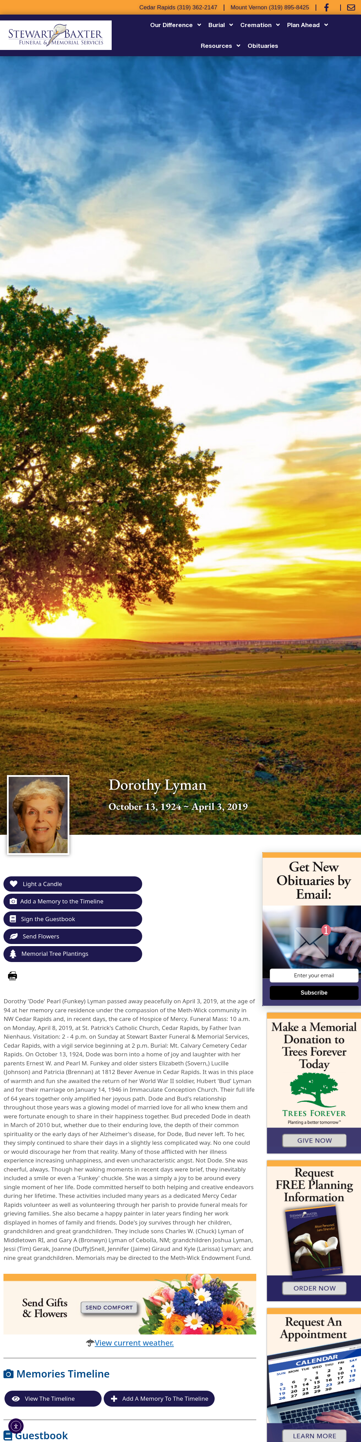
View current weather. (134, 1342)
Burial (221, 24)
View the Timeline (43, 1399)
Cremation (260, 24)
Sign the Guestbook (42, 919)
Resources (221, 45)
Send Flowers (34, 936)
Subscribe (314, 993)
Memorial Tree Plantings (49, 954)
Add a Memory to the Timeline (57, 901)
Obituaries (263, 45)
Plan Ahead (308, 24)
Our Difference (176, 24)
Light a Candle (36, 884)
